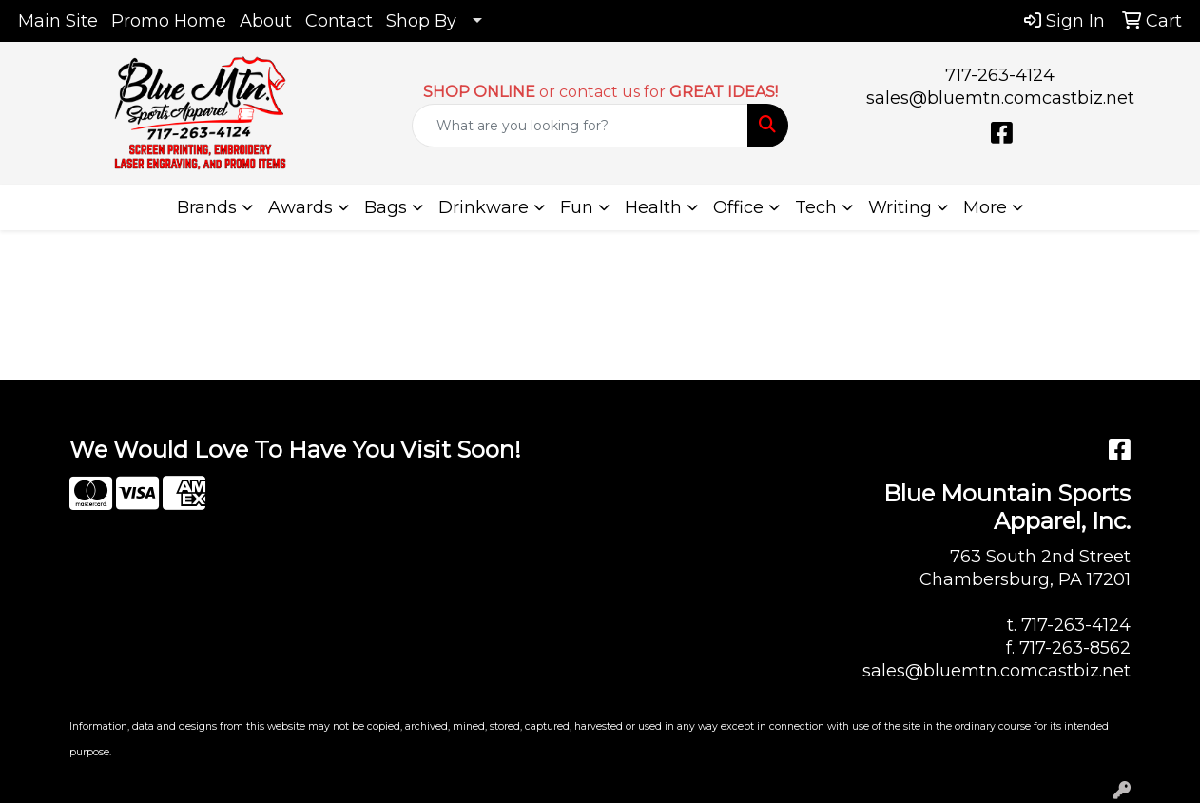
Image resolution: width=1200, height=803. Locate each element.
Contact (339, 20)
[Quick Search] (580, 125)
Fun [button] (576, 207)
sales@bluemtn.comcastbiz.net (1000, 98)
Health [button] (653, 207)
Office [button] (738, 207)
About (266, 20)
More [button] (985, 207)
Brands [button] (207, 207)
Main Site (58, 20)
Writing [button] (900, 207)
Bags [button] (385, 207)
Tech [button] (816, 207)
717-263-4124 (1000, 75)
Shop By (421, 20)
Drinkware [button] (483, 207)
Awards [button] (300, 207)
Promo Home (168, 20)
